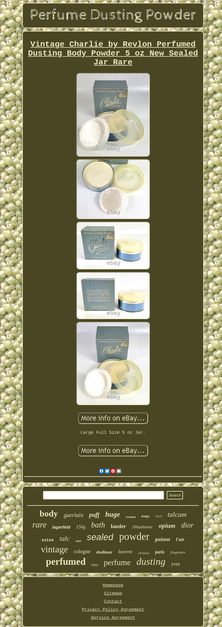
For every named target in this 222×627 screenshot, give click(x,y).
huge (112, 514)
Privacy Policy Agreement (113, 609)
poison (162, 539)
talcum (177, 514)
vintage (54, 549)
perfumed (66, 561)
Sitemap (113, 593)
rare (39, 524)
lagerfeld (61, 527)
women (131, 516)
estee (48, 540)
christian (143, 553)
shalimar (104, 552)
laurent (125, 551)
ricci (159, 516)
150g (80, 526)
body (49, 513)
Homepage (113, 585)
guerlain (73, 515)
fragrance (178, 552)
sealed (100, 537)
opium (167, 525)
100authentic (142, 527)
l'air (180, 539)
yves (175, 564)
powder (134, 536)
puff (94, 514)
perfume (117, 562)
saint (78, 541)
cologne (82, 551)
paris (160, 551)
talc (65, 538)
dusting (150, 561)
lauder (118, 526)
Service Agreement (113, 617)
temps (145, 516)
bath (98, 525)
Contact (113, 601)
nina (94, 564)
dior (187, 525)
